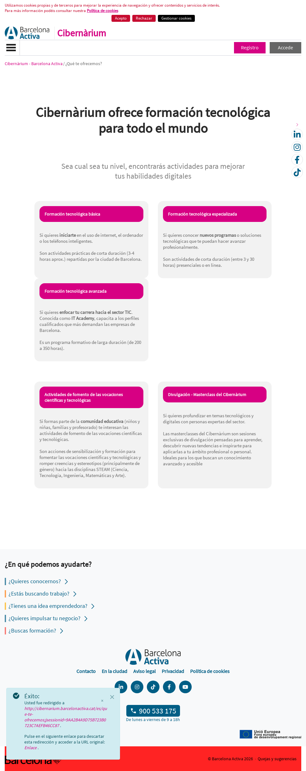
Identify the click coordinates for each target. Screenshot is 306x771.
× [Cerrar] (102, 701)
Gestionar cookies (176, 18)
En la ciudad (114, 671)
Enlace (31, 747)
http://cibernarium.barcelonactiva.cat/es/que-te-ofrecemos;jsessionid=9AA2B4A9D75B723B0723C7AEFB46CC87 (65, 717)
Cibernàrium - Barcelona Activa (34, 63)
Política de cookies (210, 671)
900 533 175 (157, 711)
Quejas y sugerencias (277, 759)
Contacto (86, 671)
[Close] (112, 697)
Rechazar (144, 18)
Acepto (121, 18)
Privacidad (173, 671)
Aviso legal (144, 671)
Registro (250, 47)
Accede (285, 47)
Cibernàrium (81, 33)
